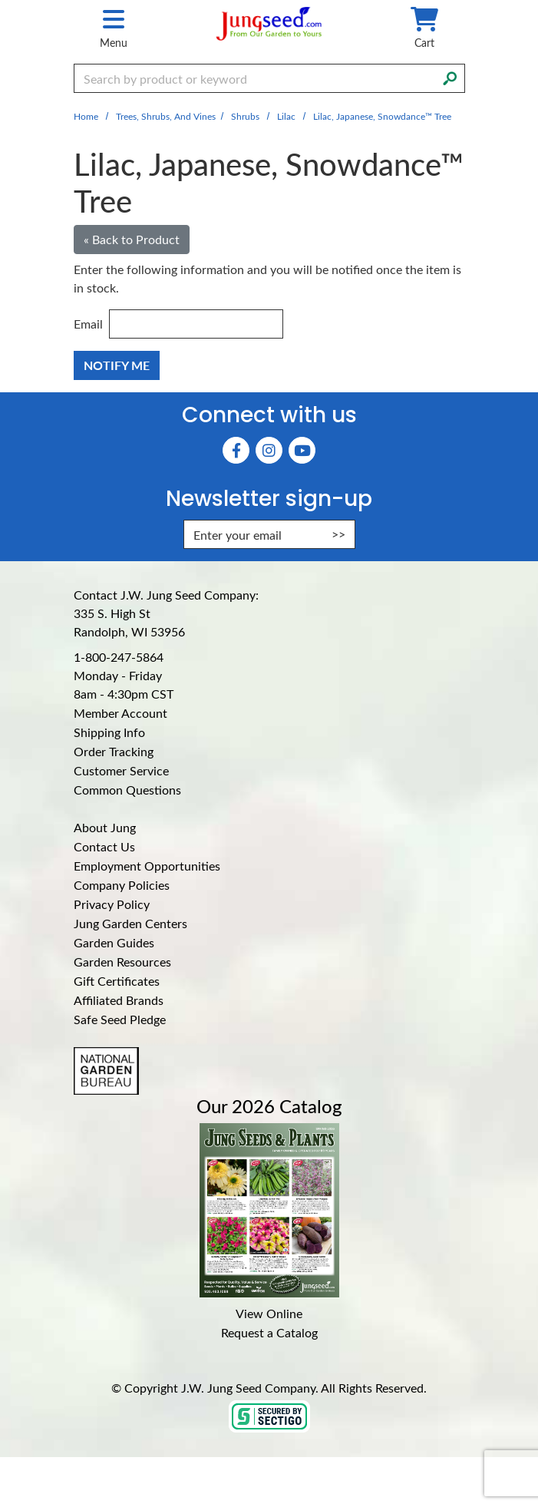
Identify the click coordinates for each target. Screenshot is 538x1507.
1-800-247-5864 (118, 657)
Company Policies (122, 885)
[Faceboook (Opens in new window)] (236, 450)
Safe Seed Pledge (120, 1019)
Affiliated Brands (118, 1000)
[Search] (449, 77)
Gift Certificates (117, 981)
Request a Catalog (269, 1332)
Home (86, 116)
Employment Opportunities (147, 866)
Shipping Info (109, 732)
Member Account (120, 713)
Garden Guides (114, 942)
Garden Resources (122, 961)
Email (88, 324)
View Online (269, 1313)
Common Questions (127, 790)
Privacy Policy (112, 904)
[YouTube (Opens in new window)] (302, 450)
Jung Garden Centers (130, 923)
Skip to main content (0, 0)
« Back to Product (132, 239)
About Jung (105, 827)
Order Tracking (113, 751)
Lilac (286, 116)
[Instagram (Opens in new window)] (269, 450)
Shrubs (245, 116)
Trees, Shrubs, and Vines (166, 116)
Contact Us (104, 846)
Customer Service (121, 770)
